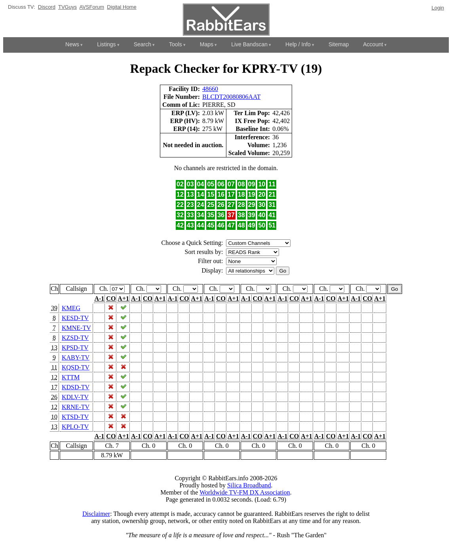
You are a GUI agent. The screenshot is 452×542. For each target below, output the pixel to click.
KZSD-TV (75, 337)
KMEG (71, 308)
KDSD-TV (75, 387)
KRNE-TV (75, 407)
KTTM (71, 377)
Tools (175, 44)
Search (142, 44)
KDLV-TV (75, 397)
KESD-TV (75, 318)
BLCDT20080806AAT (231, 96)
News (72, 44)
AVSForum (91, 7)
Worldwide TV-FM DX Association (244, 492)
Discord (46, 7)
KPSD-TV (75, 347)
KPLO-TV (75, 426)
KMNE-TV (76, 327)
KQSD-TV (75, 367)
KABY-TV (75, 357)
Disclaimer (96, 513)
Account (373, 44)
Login (437, 8)
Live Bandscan (249, 44)
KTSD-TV (75, 416)
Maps (206, 44)
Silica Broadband (249, 485)
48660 (210, 88)
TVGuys (67, 7)
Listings (106, 44)
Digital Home (121, 7)
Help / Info (298, 44)
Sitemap (339, 44)
